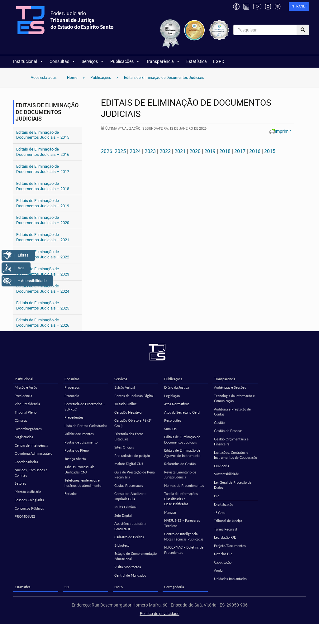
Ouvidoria (221, 466)
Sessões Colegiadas (29, 500)
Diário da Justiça (176, 387)
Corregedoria (174, 587)
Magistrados (24, 437)
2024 (135, 151)
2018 (225, 151)
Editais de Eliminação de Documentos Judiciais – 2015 (42, 135)
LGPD (218, 61)
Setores (20, 483)
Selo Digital (123, 515)
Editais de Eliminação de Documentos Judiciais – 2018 (42, 186)
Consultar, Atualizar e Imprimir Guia (130, 496)
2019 (210, 151)
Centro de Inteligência (31, 445)
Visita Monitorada (127, 567)
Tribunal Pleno (25, 412)
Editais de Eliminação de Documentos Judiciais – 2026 (42, 323)
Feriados (70, 494)
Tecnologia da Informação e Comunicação (234, 398)
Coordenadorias (26, 462)
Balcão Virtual (124, 387)
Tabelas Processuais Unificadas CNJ (79, 469)
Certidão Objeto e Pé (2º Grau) (132, 423)
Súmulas (170, 429)
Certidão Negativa (127, 412)
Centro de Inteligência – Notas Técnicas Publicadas (183, 536)
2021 (180, 151)
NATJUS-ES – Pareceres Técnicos (182, 523)
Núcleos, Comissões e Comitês (31, 472)
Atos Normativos (176, 404)
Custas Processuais (128, 485)
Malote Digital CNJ (128, 464)
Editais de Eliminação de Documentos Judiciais (182, 439)
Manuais (170, 512)
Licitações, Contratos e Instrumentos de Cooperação (235, 455)
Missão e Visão (26, 387)
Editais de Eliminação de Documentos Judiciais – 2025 (42, 305)
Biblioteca (121, 545)
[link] (299, 6)
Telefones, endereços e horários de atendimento (82, 482)
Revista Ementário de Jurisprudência (180, 474)
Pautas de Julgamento (81, 442)
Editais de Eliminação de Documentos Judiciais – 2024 (42, 289)
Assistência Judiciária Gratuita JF (130, 526)
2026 (106, 151)
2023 (150, 151)
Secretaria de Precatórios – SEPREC (84, 406)
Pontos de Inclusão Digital (134, 396)
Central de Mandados (130, 575)
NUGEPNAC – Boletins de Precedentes (183, 549)
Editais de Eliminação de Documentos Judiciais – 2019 (42, 203)
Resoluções (172, 420)
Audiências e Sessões (230, 387)
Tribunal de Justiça (228, 521)
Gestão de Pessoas (228, 431)
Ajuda (218, 570)
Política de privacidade (159, 613)
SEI (66, 587)
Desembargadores (28, 429)
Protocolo (71, 396)
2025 (120, 151)
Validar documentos (79, 434)
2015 (269, 151)
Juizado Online (125, 404)
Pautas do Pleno (76, 450)
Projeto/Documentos (230, 546)
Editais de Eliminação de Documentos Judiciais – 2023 (42, 271)
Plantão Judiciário (28, 492)
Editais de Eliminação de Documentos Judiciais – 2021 (42, 237)
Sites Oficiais (124, 447)
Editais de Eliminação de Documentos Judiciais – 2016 (42, 152)
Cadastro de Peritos (129, 537)
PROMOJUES (25, 516)
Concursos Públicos (29, 508)
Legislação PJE (225, 537)
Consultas (62, 61)
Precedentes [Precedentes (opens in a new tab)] (73, 417)
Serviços (93, 61)
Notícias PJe (223, 554)
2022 (165, 151)
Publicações (125, 61)
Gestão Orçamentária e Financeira (231, 441)
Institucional (28, 61)
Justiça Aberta (75, 459)
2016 (254, 151)
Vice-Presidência (27, 404)
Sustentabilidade (226, 474)
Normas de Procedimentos (184, 485)
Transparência (163, 61)
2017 (239, 151)
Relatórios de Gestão (180, 464)
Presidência (23, 396)
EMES (118, 587)
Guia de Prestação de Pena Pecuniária (134, 474)
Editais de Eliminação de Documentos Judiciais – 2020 (42, 220)
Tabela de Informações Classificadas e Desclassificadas (181, 499)
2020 (195, 151)
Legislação (172, 396)
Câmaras (21, 420)
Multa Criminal (125, 507)
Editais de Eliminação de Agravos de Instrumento (182, 453)
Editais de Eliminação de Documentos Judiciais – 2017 (42, 169)
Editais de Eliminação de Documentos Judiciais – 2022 (42, 254)
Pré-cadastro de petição (132, 456)
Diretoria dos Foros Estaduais (128, 436)
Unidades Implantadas (230, 579)
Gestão (219, 422)
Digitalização (223, 504)
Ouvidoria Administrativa (33, 453)
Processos (72, 387)
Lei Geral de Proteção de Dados (232, 485)
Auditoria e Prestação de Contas (232, 411)
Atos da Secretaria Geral (182, 412)
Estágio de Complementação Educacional (135, 556)
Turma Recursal (225, 529)
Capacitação (222, 562)
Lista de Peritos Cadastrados (85, 426)
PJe (216, 496)
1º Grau (219, 513)
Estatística (196, 61)
